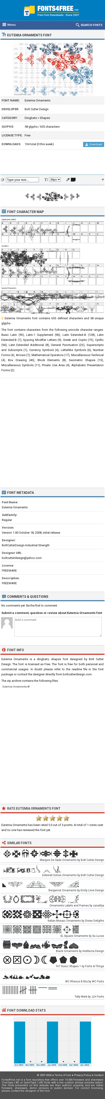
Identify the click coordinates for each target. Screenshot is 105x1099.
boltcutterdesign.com (77, 674)
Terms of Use (63, 1075)
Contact (98, 1075)
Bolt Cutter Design (37, 109)
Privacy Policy (82, 1075)
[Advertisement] (52, 162)
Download (93, 144)
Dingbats (31, 118)
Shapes (45, 118)
